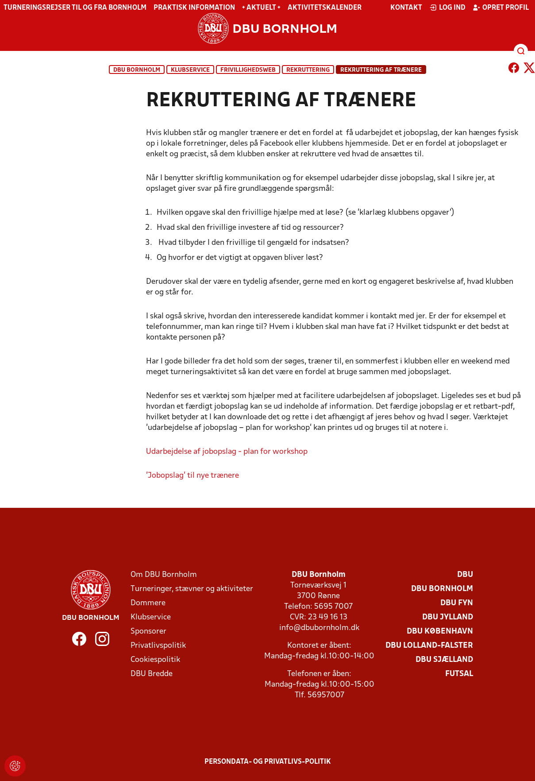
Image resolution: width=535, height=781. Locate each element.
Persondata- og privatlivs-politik (267, 762)
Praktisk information (194, 8)
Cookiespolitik (155, 660)
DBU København (440, 631)
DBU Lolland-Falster (429, 646)
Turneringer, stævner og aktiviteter (192, 589)
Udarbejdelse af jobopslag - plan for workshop (227, 452)
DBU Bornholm (136, 70)
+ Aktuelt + (261, 8)
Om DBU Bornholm (164, 575)
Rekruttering (308, 70)
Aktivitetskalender (325, 8)
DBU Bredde (152, 674)
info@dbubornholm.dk (319, 628)
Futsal (459, 674)
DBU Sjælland (444, 660)
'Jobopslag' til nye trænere (192, 475)
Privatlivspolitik (158, 646)
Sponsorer (148, 631)
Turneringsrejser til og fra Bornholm (75, 8)
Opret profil (501, 8)
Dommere (148, 603)
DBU (465, 575)
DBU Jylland (447, 617)
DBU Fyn (456, 603)
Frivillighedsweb (248, 70)
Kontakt (406, 8)
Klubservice (151, 617)
